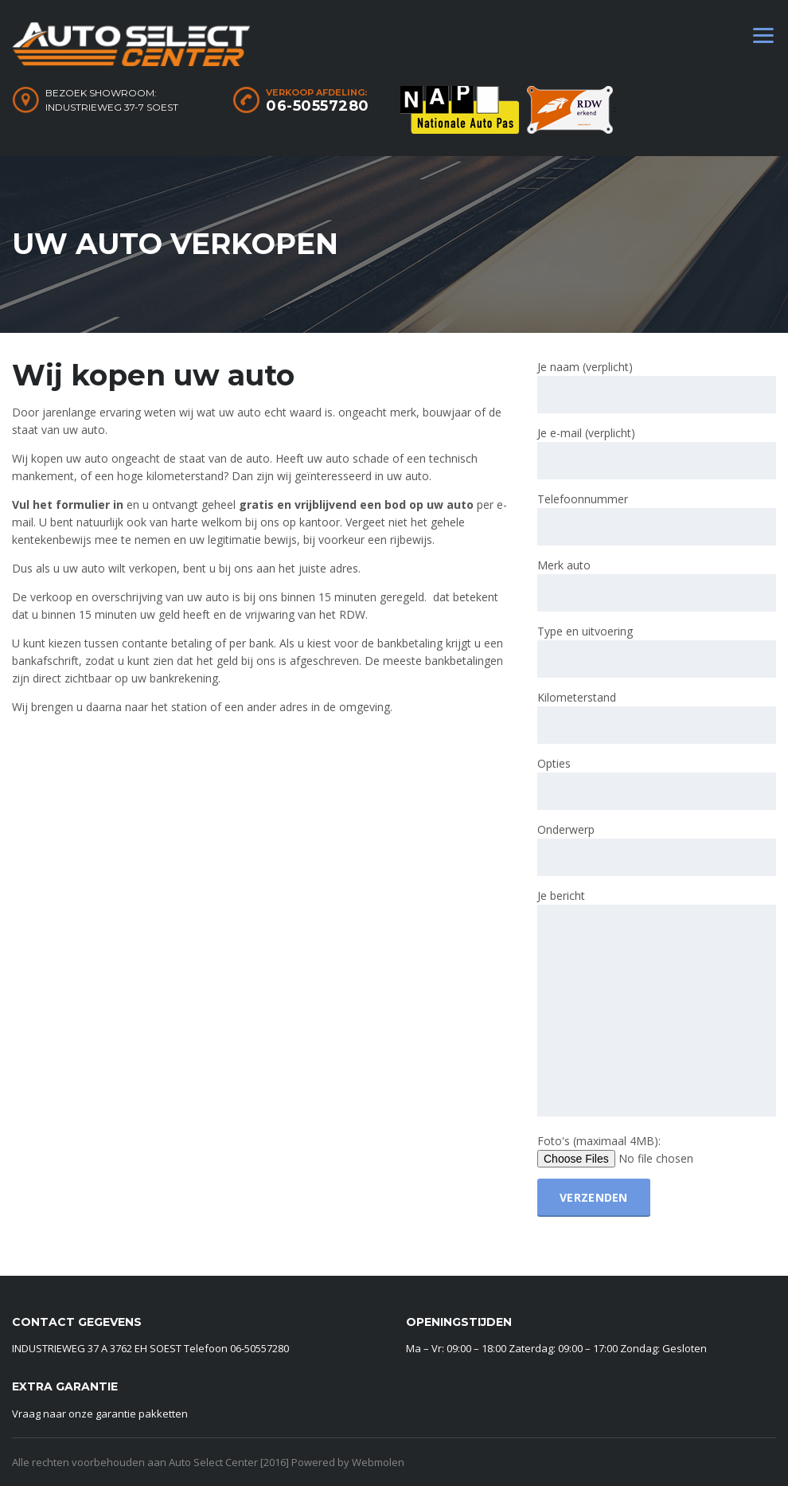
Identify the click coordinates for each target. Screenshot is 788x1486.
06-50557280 (317, 106)
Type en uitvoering (656, 651)
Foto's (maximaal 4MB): (645, 1150)
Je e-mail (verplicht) (656, 452)
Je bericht (656, 1004)
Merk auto (656, 584)
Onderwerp (656, 849)
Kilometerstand (656, 717)
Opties (656, 783)
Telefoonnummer (656, 518)
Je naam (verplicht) (656, 386)
